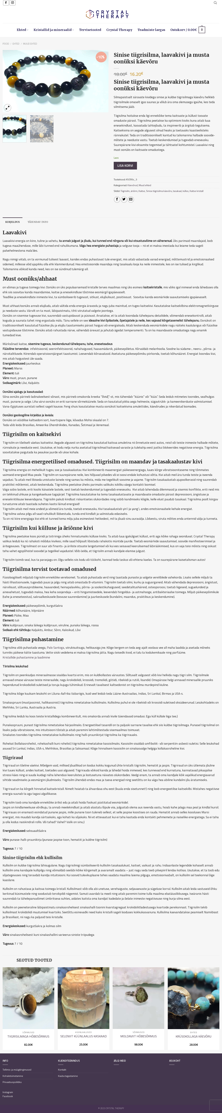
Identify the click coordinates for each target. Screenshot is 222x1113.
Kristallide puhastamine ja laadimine (26, 657)
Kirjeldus (12, 222)
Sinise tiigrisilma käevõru (159, 191)
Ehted (22, 30)
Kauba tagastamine (68, 1076)
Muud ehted (30, 43)
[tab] (13, 221)
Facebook (8, 1096)
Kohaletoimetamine (13, 1076)
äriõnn (134, 191)
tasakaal (177, 191)
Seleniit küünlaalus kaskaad (83, 1036)
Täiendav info (38, 222)
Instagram (8, 1092)
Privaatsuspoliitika (12, 1082)
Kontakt (62, 1069)
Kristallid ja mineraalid (54, 30)
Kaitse (142, 191)
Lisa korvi (125, 165)
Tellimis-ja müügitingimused (17, 1069)
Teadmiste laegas (151, 30)
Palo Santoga (55, 647)
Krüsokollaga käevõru (194, 1036)
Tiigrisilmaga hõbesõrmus (28, 1036)
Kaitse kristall (196, 191)
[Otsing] (215, 2)
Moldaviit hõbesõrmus (138, 1036)
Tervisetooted (90, 30)
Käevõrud (133, 185)
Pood (6, 43)
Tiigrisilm (125, 191)
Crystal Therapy (119, 30)
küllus (186, 191)
